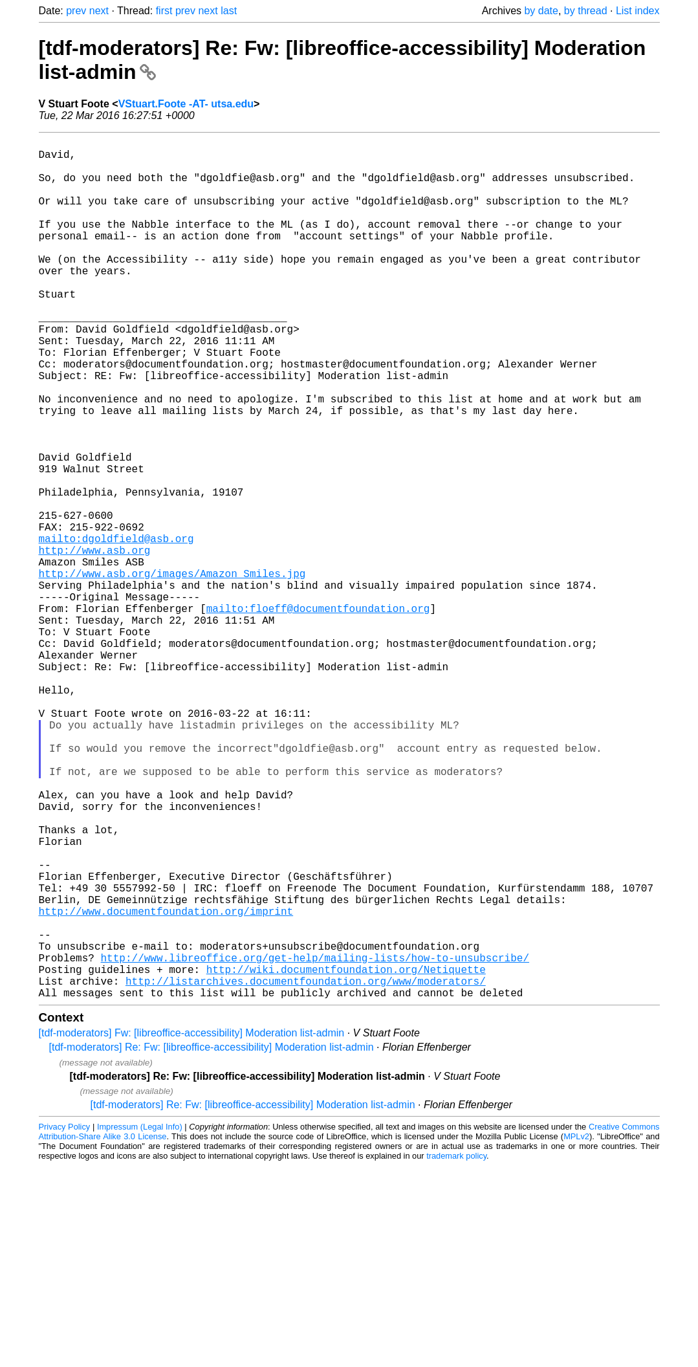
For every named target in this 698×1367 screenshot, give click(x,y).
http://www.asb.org (95, 643)
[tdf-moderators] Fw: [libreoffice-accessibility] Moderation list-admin (192, 1224)
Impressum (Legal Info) (139, 1318)
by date (541, 10)
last (229, 10)
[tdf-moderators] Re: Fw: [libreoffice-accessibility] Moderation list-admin (211, 1238)
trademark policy (456, 1347)
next (99, 10)
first (164, 10)
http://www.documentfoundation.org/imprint (166, 1084)
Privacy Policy (65, 1318)
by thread (585, 10)
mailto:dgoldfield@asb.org (116, 629)
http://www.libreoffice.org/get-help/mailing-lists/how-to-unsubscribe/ (315, 1141)
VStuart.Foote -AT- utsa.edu (186, 103)
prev (76, 10)
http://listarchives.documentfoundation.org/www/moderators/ (305, 1170)
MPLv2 (576, 1328)
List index (638, 10)
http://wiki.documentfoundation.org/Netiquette (346, 1155)
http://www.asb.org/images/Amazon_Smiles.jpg (172, 671)
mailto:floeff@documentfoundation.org (318, 714)
